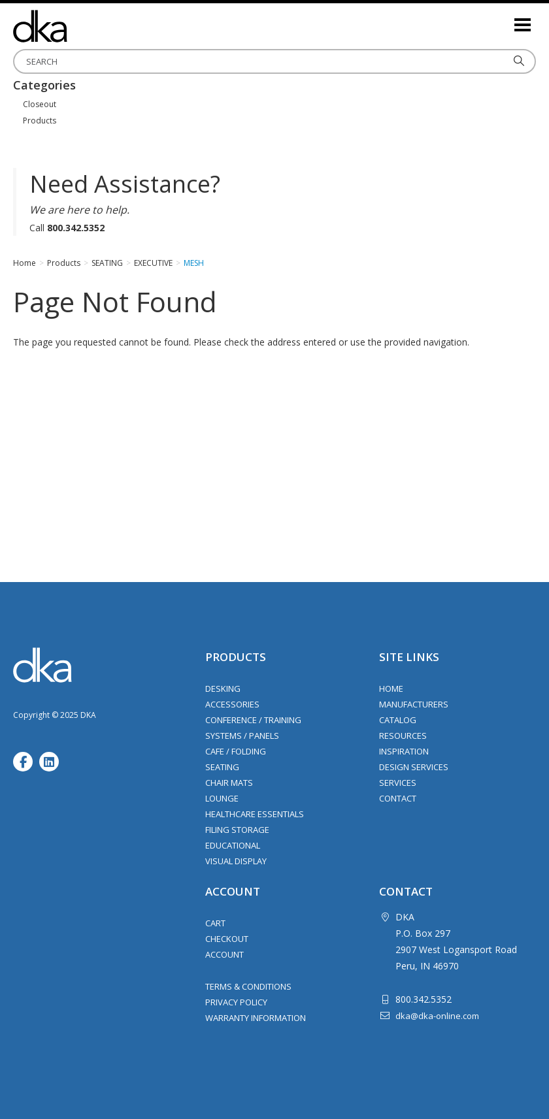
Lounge (222, 798)
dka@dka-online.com (437, 1016)
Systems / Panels (242, 735)
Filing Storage (237, 829)
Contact (397, 798)
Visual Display (236, 861)
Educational (232, 845)
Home (391, 688)
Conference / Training (253, 720)
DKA (78, 26)
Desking (223, 688)
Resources (403, 735)
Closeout (39, 104)
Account (224, 954)
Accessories (232, 704)
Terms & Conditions (248, 986)
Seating (222, 767)
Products (39, 120)
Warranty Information (255, 1018)
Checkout (226, 939)
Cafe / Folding (235, 751)
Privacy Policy (236, 1002)
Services (397, 782)
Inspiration (404, 751)
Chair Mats (229, 782)
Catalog (397, 720)
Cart (215, 923)
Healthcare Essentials (254, 814)
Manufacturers (413, 704)
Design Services (413, 767)
